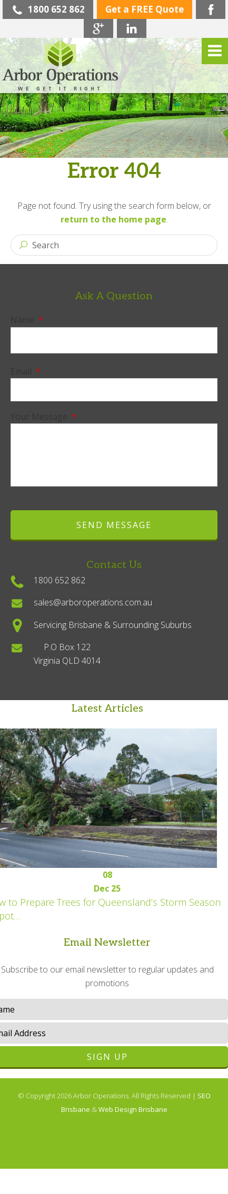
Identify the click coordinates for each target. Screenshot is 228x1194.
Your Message (43, 416)
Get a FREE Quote (144, 9)
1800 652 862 (48, 9)
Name (27, 320)
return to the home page (113, 219)
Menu (215, 51)
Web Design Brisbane (132, 1109)
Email (26, 371)
